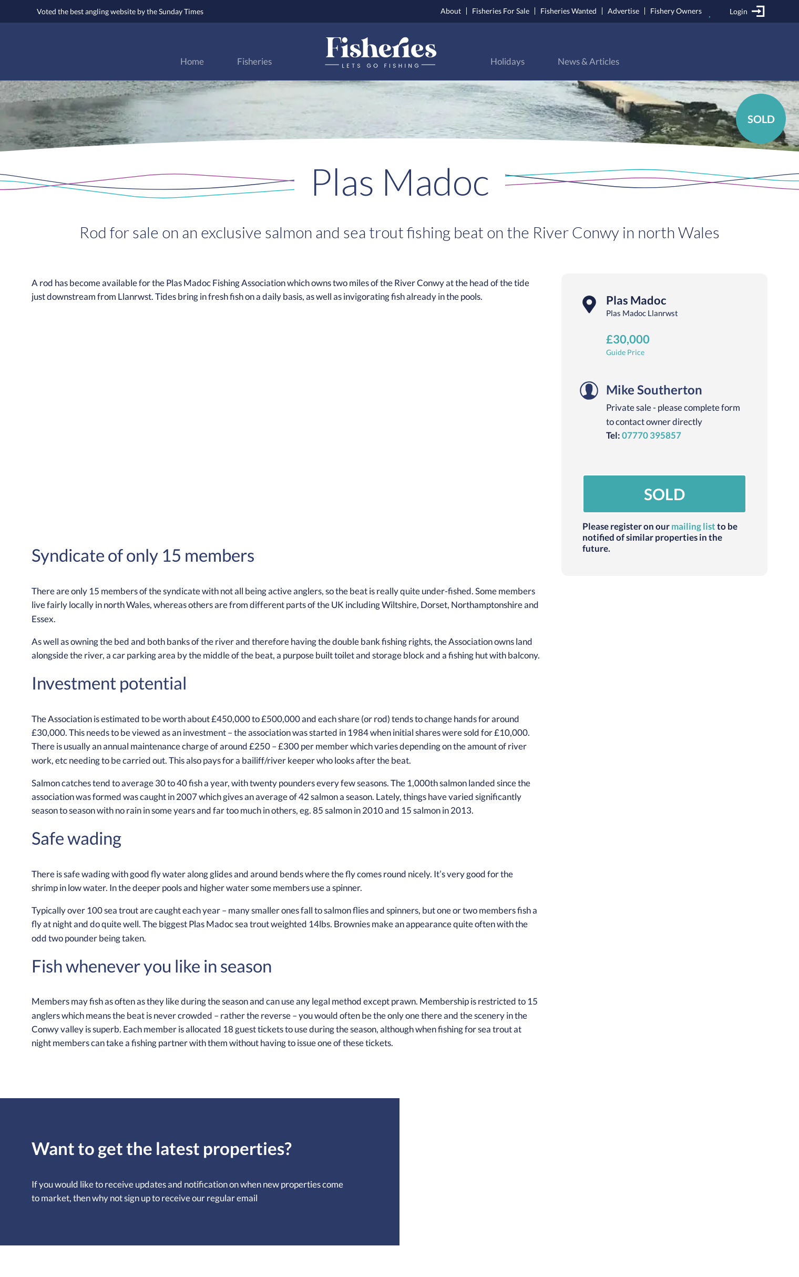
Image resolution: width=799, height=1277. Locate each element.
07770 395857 (651, 435)
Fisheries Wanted (568, 10)
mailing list (693, 526)
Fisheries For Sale (500, 10)
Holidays (507, 61)
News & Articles (588, 61)
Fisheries (254, 61)
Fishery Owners (676, 10)
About (451, 10)
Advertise (623, 10)
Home (192, 61)
